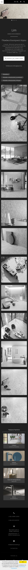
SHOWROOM (14, 548)
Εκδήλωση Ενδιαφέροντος (14, 66)
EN (15, 2)
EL (17, 2)
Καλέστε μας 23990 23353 (14, 58)
